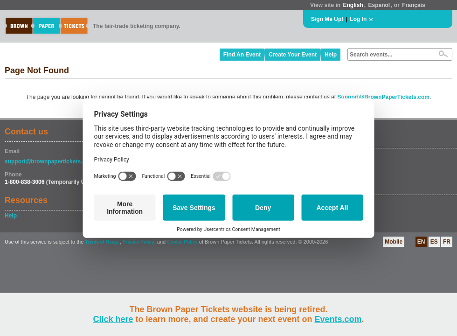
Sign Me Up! (327, 19)
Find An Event (242, 54)
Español (379, 5)
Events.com (338, 319)
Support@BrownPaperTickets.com (383, 97)
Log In (358, 19)
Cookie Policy (182, 242)
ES (434, 241)
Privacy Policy (138, 242)
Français (413, 5)
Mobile (393, 241)
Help (331, 54)
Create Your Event (293, 54)
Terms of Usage (102, 242)
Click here (113, 319)
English (353, 5)
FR (446, 241)
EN (421, 241)
